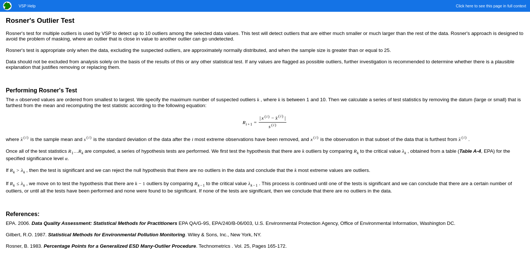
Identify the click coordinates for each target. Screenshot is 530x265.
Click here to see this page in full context (491, 6)
